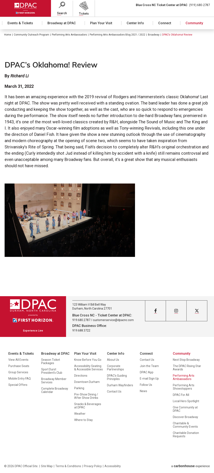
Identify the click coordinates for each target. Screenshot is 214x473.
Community (194, 23)
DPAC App (146, 372)
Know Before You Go (87, 359)
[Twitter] (196, 310)
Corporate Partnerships (115, 367)
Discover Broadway (185, 417)
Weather (79, 413)
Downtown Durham (87, 382)
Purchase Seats (18, 366)
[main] (107, 162)
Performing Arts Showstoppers (183, 387)
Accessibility (112, 466)
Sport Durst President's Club (51, 371)
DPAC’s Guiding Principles (117, 377)
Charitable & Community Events (185, 425)
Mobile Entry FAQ (19, 378)
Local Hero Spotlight (186, 401)
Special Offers (17, 384)
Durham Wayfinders (120, 385)
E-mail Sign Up (149, 378)
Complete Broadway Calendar (54, 390)
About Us (113, 359)
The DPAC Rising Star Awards (187, 367)
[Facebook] (155, 310)
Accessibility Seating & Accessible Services (88, 367)
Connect (164, 23)
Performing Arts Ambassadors (69, 34)
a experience (190, 466)
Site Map (47, 466)
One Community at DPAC (185, 409)
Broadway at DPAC (61, 23)
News (143, 391)
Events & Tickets (20, 23)
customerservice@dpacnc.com (113, 320)
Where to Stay (83, 420)
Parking (79, 388)
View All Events (18, 359)
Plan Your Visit (101, 23)
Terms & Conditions (68, 466)
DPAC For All (181, 395)
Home (7, 34)
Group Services (18, 372)
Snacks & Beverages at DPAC (87, 405)
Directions (80, 375)
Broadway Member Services (53, 380)
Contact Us (114, 391)
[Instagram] (176, 310)
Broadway (153, 34)
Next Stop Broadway (186, 359)
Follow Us (146, 384)
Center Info (135, 23)
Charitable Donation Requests (186, 434)
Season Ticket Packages (50, 361)
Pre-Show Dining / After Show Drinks (86, 396)
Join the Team (149, 366)
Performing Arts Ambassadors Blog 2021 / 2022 (117, 34)
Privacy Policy (93, 466)
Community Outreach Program (31, 34)
